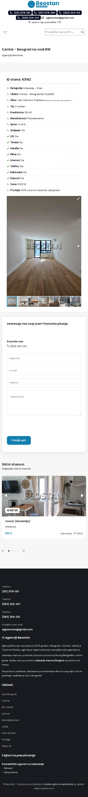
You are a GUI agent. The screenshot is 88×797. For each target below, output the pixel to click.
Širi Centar (7, 707)
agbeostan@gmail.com (17, 629)
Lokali (5, 726)
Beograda (68, 655)
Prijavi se (6, 746)
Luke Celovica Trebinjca (30, 100)
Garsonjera (66, 533)
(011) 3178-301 (10, 591)
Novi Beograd (9, 694)
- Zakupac (7, 768)
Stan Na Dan (9, 733)
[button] (78, 198)
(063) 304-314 (17, 346)
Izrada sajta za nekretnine (58, 784)
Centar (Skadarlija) (17, 521)
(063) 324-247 (11, 604)
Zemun (6, 713)
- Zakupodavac (10, 772)
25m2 (78, 533)
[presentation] (31, 426)
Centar (6, 700)
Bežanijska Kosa (10, 720)
